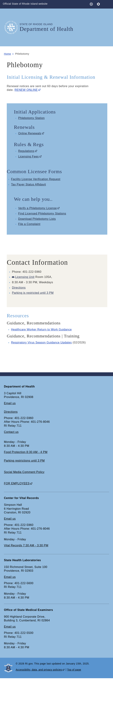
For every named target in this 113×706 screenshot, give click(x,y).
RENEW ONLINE (26, 89)
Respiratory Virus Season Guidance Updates (41, 342)
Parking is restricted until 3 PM (33, 292)
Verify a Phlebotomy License (37, 208)
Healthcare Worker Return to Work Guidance (41, 329)
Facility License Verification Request (35, 179)
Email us (10, 403)
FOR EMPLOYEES (17, 483)
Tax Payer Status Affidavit (28, 184)
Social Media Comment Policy (24, 472)
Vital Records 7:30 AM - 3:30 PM (26, 545)
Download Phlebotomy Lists (37, 218)
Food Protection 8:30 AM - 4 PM (25, 452)
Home (7, 53)
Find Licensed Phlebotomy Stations (42, 213)
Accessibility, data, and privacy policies (39, 669)
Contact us (11, 431)
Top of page (74, 669)
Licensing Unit (24, 276)
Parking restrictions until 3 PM (24, 460)
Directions (19, 287)
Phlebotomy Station (31, 118)
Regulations (26, 150)
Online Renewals (29, 133)
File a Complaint (29, 224)
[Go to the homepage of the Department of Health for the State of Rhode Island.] (12, 27)
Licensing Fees (28, 156)
